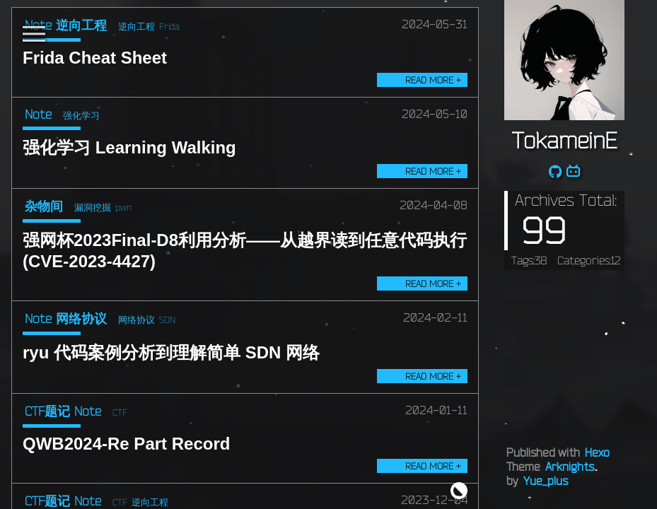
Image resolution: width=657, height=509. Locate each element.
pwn (123, 207)
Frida (169, 26)
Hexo (597, 452)
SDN (167, 319)
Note (38, 114)
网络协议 (81, 318)
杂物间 (44, 206)
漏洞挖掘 (92, 207)
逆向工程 (81, 25)
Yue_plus (545, 480)
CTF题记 (47, 411)
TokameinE (564, 140)
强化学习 (81, 115)
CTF (119, 412)
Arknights (569, 466)
